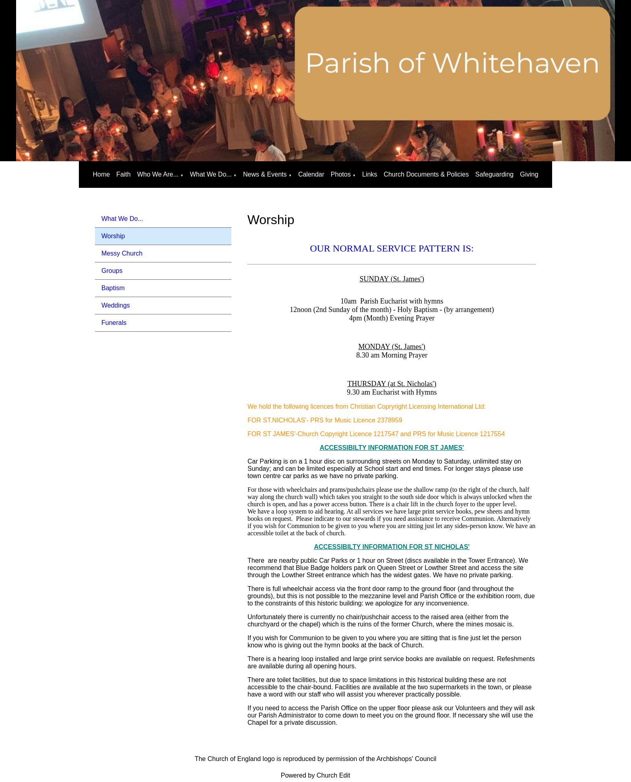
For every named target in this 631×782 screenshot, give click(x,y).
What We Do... (211, 174)
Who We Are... (158, 174)
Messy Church (121, 253)
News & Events (265, 174)
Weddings (115, 305)
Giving (529, 174)
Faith (123, 174)
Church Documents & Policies (426, 174)
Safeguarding (494, 174)
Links (369, 174)
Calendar (311, 174)
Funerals (113, 322)
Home (101, 174)
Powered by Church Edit (316, 775)
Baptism (113, 288)
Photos (341, 174)
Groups (111, 270)
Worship (113, 236)
